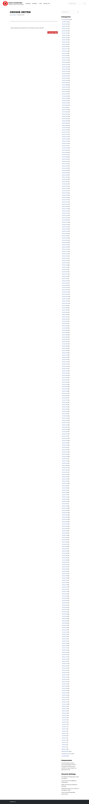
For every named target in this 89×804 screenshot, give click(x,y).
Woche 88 (64, 555)
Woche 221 (64, 258)
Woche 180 (64, 348)
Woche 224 (65, 251)
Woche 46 (64, 650)
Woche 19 (64, 710)
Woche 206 (65, 289)
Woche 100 (64, 528)
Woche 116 (64, 492)
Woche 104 (64, 519)
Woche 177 (64, 355)
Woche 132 (64, 456)
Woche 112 (64, 501)
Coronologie (64, 19)
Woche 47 (64, 647)
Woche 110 (64, 506)
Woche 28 (64, 690)
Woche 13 (64, 719)
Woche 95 (64, 539)
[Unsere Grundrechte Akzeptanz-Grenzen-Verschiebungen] (13, 3)
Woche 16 (64, 717)
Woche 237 (65, 222)
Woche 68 (64, 600)
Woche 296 (65, 89)
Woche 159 (64, 395)
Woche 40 (64, 663)
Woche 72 (64, 591)
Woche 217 (64, 267)
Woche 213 (64, 276)
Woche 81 (64, 571)
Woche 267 (65, 154)
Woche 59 (64, 620)
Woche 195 (64, 314)
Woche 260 (65, 170)
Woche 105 (64, 517)
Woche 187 (64, 332)
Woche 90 (64, 551)
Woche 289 (65, 105)
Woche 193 (64, 319)
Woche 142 (64, 433)
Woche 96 (64, 537)
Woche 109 (64, 508)
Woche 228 (65, 242)
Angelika (14, 14)
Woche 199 (64, 305)
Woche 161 (64, 391)
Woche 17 (64, 715)
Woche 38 (64, 668)
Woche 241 (64, 213)
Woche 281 (64, 123)
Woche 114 (64, 497)
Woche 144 (64, 429)
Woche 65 (64, 607)
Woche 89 (64, 553)
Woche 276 (65, 134)
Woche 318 (64, 39)
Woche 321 (64, 33)
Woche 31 (64, 683)
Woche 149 (64, 418)
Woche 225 (65, 249)
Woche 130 (64, 461)
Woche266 (64, 157)
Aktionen (63, 749)
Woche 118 (64, 488)
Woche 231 (64, 235)
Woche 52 (64, 636)
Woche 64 (64, 609)
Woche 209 (65, 283)
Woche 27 (64, 692)
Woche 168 (64, 375)
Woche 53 (64, 634)
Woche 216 (64, 269)
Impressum (13, 801)
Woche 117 (64, 490)
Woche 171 (64, 368)
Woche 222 (65, 256)
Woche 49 (64, 643)
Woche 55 (64, 629)
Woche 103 (64, 521)
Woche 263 (65, 163)
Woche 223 (65, 253)
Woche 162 (64, 388)
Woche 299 (65, 82)
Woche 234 (65, 229)
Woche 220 (65, 260)
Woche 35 (64, 674)
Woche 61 (64, 616)
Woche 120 (64, 483)
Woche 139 (64, 440)
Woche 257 (65, 177)
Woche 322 (65, 30)
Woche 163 (64, 386)
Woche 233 (65, 231)
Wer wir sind (47, 3)
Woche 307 (65, 64)
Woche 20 (64, 708)
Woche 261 (64, 168)
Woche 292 (65, 98)
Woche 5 (64, 738)
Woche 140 (64, 438)
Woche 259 (65, 172)
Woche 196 (64, 312)
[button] (37, 3)
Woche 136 (64, 447)
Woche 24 (64, 699)
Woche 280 (65, 125)
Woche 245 (65, 204)
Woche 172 (64, 366)
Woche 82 (64, 569)
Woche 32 (64, 681)
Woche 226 (65, 247)
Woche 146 (64, 425)
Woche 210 (64, 280)
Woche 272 (65, 143)
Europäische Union (66, 753)
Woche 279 (65, 127)
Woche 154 (64, 406)
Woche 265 (65, 159)
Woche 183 (64, 341)
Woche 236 (65, 224)
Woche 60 (64, 618)
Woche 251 (64, 190)
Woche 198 (64, 307)
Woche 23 (64, 702)
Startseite (28, 3)
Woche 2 (64, 744)
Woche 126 (64, 470)
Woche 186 (64, 334)
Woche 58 (64, 623)
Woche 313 (64, 51)
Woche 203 (65, 296)
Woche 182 (64, 343)
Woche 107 (64, 512)
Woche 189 (64, 328)
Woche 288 (65, 107)
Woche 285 (65, 114)
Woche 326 (65, 21)
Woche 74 (64, 587)
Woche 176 (64, 357)
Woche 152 (64, 411)
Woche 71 (64, 593)
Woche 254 (65, 184)
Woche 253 (65, 186)
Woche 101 (64, 526)
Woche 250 (65, 193)
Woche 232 (65, 233)
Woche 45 (64, 652)
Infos (40, 3)
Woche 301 (64, 78)
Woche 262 (65, 166)
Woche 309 (65, 60)
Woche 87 (64, 557)
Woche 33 (64, 679)
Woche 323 (65, 28)
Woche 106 (64, 515)
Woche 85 (64, 562)
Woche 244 (65, 206)
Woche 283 (65, 118)
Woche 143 (64, 431)
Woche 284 (65, 116)
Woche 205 (65, 292)
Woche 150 (64, 416)
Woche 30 (64, 686)
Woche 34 (64, 677)
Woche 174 (64, 361)
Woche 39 (64, 665)
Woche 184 (64, 339)
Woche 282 (65, 120)
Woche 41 (64, 661)
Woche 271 (64, 145)
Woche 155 (64, 404)
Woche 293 (65, 96)
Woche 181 (64, 346)
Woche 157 (64, 400)
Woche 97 (64, 535)
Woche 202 (65, 298)
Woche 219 (64, 262)
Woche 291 (64, 100)
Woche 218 (64, 265)
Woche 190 (64, 325)
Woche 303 (65, 73)
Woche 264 (65, 161)
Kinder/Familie (65, 751)
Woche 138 (64, 443)
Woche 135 (64, 449)
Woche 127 (64, 467)
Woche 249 (65, 195)
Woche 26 (64, 695)
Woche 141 (64, 436)
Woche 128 (64, 465)
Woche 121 (64, 481)
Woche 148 (64, 420)
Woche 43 (64, 656)
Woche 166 (64, 379)
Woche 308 (65, 62)
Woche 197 (64, 310)
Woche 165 (64, 382)
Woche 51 (64, 638)
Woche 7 (64, 733)
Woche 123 (64, 476)
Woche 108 (64, 510)
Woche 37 (64, 670)
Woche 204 (65, 294)
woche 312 (64, 53)
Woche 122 (64, 479)
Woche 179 (64, 350)
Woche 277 (65, 132)
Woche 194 (64, 316)
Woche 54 (64, 632)
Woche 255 (64, 181)
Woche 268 (65, 152)
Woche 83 (64, 566)
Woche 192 (64, 321)
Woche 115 (64, 494)
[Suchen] (75, 3)
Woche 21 (64, 706)
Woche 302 (65, 75)
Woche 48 (64, 645)
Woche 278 (65, 129)
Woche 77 (64, 580)
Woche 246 (65, 202)
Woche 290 (65, 102)
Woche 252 (65, 188)
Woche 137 (64, 445)
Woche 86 (64, 560)
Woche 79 (64, 575)
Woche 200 (65, 303)
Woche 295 (65, 91)
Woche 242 (65, 211)
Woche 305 (65, 69)
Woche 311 (64, 55)
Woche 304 (65, 71)
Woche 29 (64, 688)
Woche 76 (64, 582)
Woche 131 (64, 458)
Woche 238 (65, 220)
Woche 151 (64, 413)
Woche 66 (64, 605)
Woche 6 (64, 735)
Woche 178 (64, 352)
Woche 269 (65, 150)
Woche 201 (64, 301)
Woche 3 (64, 742)
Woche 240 (65, 215)
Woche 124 (64, 474)
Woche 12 (64, 722)
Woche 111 (64, 503)
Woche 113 (64, 499)
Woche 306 (65, 66)
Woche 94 (64, 542)
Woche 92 (64, 546)
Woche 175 (64, 359)
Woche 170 (64, 370)
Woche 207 (65, 287)
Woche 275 (65, 136)
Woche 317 (64, 42)
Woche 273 (65, 141)
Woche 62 (64, 614)
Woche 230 (65, 238)
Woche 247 (65, 199)
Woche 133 (64, 454)
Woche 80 (64, 573)
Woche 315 (64, 46)
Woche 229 (65, 240)
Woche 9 (64, 729)
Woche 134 (64, 452)
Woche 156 (64, 402)
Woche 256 (65, 179)
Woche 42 (64, 659)
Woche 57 (64, 625)
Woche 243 (65, 208)
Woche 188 (64, 330)
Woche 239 (65, 217)
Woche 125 (64, 472)
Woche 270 (65, 147)
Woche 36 (64, 672)
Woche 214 (64, 274)
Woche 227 (65, 244)
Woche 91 (64, 548)
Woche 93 (64, 544)
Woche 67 (64, 602)
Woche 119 (64, 485)
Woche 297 (65, 87)
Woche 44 (64, 654)
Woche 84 (64, 564)
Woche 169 (64, 373)
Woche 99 (64, 530)
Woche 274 (65, 139)
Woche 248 (65, 197)
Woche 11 (64, 724)
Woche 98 (64, 533)
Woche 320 (65, 35)
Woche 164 (64, 384)
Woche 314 (64, 48)
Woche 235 (65, 226)
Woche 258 (65, 175)
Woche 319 (64, 37)
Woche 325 (65, 24)
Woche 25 (64, 697)
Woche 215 (64, 271)
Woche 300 (65, 80)
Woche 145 (64, 427)
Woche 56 (64, 627)
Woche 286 (65, 111)
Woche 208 (65, 285)
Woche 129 (64, 463)
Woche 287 (65, 109)
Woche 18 (64, 713)
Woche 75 (64, 584)
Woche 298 (65, 84)
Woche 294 (65, 93)
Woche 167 (64, 377)
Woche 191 (64, 323)
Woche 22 (64, 704)
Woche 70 (64, 596)
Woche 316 (64, 44)
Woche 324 (65, 26)
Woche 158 (64, 397)
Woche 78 (64, 578)
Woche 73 (64, 589)
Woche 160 (64, 393)
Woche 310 (64, 57)
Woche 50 (64, 641)
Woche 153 (64, 409)
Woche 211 (64, 278)
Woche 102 (64, 524)
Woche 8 (64, 731)
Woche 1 (64, 747)
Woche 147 (64, 422)
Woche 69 (64, 598)
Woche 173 (64, 364)
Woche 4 (64, 740)
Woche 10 (64, 726)
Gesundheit (64, 756)
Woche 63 (64, 611)
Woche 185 (64, 337)
